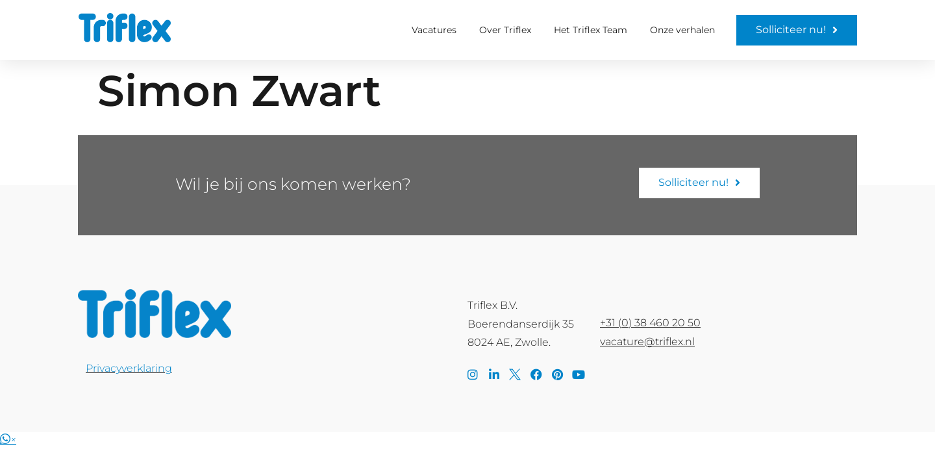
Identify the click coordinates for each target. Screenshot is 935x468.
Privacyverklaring (129, 368)
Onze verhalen (682, 30)
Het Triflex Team (590, 30)
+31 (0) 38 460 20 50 (650, 323)
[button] (8, 440)
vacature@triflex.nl (647, 341)
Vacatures (434, 30)
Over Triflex (505, 30)
